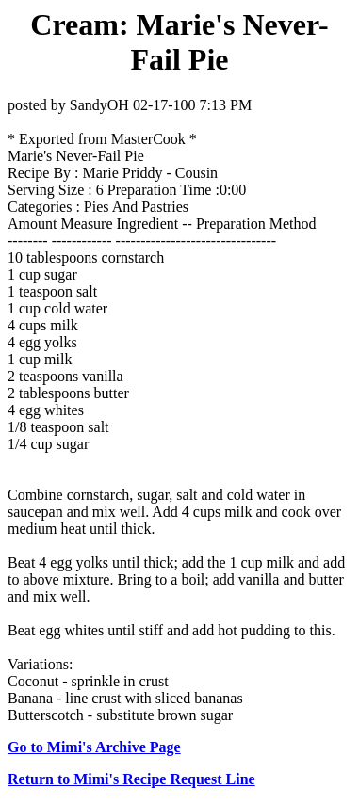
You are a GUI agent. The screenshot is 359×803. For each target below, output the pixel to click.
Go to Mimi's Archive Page (94, 747)
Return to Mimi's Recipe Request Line (131, 779)
